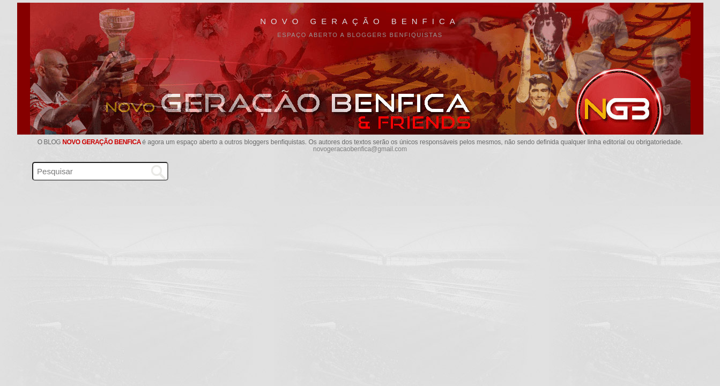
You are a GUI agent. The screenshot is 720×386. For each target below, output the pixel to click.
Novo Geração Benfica (360, 21)
